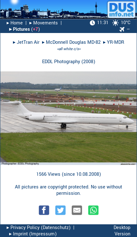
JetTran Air (28, 42)
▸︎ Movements (43, 23)
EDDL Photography (61, 61)
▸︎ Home (15, 23)
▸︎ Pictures (19, 29)
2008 (88, 61)
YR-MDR (115, 42)
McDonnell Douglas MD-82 (73, 42)
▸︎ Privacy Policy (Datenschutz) (39, 227)
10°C (110, 22)
